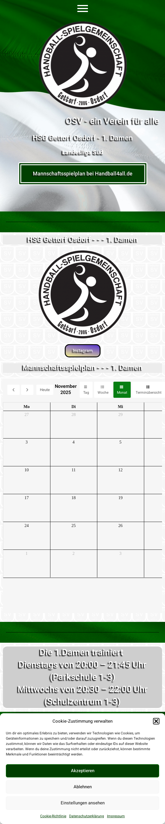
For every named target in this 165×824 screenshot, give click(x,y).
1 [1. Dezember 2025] (26, 553)
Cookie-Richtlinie (53, 816)
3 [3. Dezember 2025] (120, 553)
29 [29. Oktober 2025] (120, 414)
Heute (45, 390)
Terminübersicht (148, 392)
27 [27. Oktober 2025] (26, 414)
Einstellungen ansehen (83, 803)
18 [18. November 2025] (74, 497)
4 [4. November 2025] (73, 442)
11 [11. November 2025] (74, 470)
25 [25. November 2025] (74, 525)
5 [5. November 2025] (120, 442)
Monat (122, 392)
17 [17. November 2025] (26, 497)
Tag (86, 392)
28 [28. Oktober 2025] (74, 414)
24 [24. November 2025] (26, 525)
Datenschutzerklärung (86, 816)
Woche (103, 392)
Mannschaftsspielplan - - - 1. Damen (82, 367)
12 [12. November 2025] (120, 470)
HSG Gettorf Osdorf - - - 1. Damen (82, 239)
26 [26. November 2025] (120, 525)
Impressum (116, 816)
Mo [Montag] (26, 406)
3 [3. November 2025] (26, 442)
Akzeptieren (82, 770)
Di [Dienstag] (74, 406)
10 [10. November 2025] (26, 470)
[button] (156, 721)
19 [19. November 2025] (120, 497)
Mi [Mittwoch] (120, 406)
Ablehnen (83, 787)
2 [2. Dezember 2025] (73, 553)
